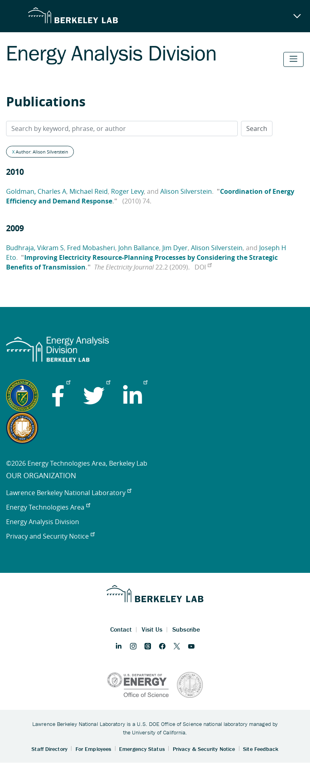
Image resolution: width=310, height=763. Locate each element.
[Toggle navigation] (293, 59)
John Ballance (138, 247)
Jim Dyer (175, 247)
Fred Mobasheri (91, 247)
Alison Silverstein (186, 191)
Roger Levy (127, 191)
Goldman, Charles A (36, 191)
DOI (203, 267)
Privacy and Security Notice (50, 536)
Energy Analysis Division (42, 521)
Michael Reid (88, 191)
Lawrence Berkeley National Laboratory (68, 492)
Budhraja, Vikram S (35, 247)
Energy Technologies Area (48, 507)
